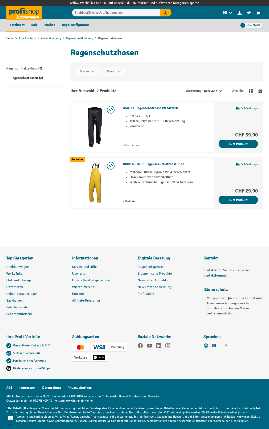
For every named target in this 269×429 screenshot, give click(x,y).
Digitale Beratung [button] (154, 258)
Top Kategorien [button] (19, 258)
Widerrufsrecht (83, 287)
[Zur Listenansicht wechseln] (250, 91)
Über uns (78, 274)
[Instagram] (167, 346)
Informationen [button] (85, 258)
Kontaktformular (215, 275)
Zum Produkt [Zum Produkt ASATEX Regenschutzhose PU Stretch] (238, 144)
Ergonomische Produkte (155, 274)
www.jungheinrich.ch (80, 400)
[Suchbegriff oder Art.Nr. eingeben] (116, 12)
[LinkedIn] (158, 346)
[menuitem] (228, 13)
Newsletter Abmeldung (154, 287)
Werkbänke (14, 274)
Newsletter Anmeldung (154, 280)
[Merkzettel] (248, 13)
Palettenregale (17, 307)
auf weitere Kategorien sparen (177, 3)
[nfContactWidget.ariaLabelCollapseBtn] (10, 418)
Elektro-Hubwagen (19, 280)
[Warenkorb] (258, 13)
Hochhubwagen (17, 267)
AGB (9, 388)
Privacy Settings (79, 388)
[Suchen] (165, 12)
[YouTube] (149, 346)
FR (225, 345)
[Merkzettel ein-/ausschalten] (111, 110)
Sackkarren (14, 301)
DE (214, 345)
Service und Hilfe (84, 267)
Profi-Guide (146, 294)
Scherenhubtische (19, 314)
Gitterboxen (14, 287)
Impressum (27, 388)
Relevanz (213, 91)
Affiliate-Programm (86, 301)
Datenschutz (51, 388)
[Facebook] (140, 346)
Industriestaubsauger (21, 294)
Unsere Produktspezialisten (92, 280)
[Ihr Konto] (239, 13)
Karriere (78, 294)
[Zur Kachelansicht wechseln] (260, 91)
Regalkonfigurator (151, 267)
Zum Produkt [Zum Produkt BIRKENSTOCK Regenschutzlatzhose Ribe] (238, 200)
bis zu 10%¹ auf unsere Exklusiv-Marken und (123, 3)
